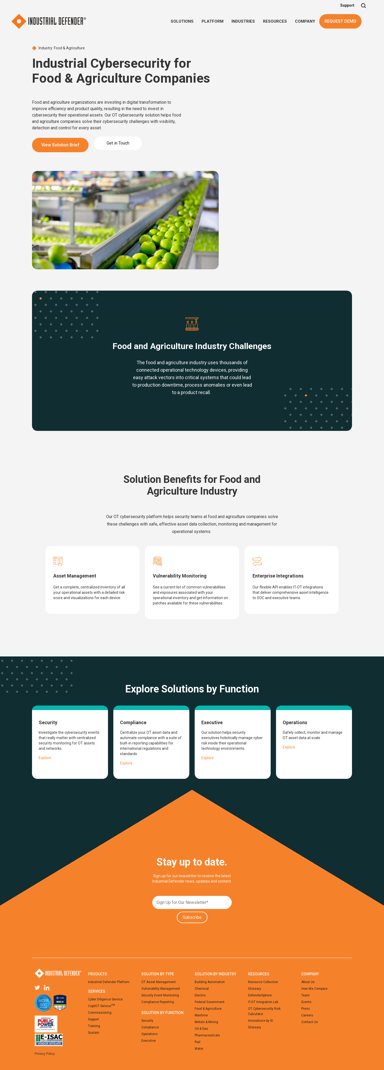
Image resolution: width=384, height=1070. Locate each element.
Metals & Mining (206, 1022)
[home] (48, 21)
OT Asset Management (158, 982)
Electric (200, 995)
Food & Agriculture (208, 1009)
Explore (45, 758)
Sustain (93, 1033)
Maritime (201, 1015)
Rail (197, 1042)
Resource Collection (263, 982)
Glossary (254, 989)
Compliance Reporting (157, 1002)
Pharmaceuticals (207, 1035)
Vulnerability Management (160, 989)
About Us (308, 982)
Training (94, 1026)
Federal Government (210, 1002)
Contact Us (309, 1022)
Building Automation (210, 982)
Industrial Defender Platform (109, 982)
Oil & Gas (201, 1029)
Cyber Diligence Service (105, 999)
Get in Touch (118, 143)
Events (306, 1002)
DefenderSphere (260, 995)
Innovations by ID (260, 1021)
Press (305, 1009)
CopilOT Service (101, 1006)
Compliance (150, 1027)
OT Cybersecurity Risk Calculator (264, 1011)
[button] (182, 21)
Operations (149, 1034)
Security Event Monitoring (160, 995)
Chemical (202, 989)
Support (347, 5)
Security (147, 1021)
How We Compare (314, 989)
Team (305, 995)
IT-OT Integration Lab (263, 1002)
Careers (307, 1015)
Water (199, 1049)
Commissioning (99, 1013)
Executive (148, 1041)
